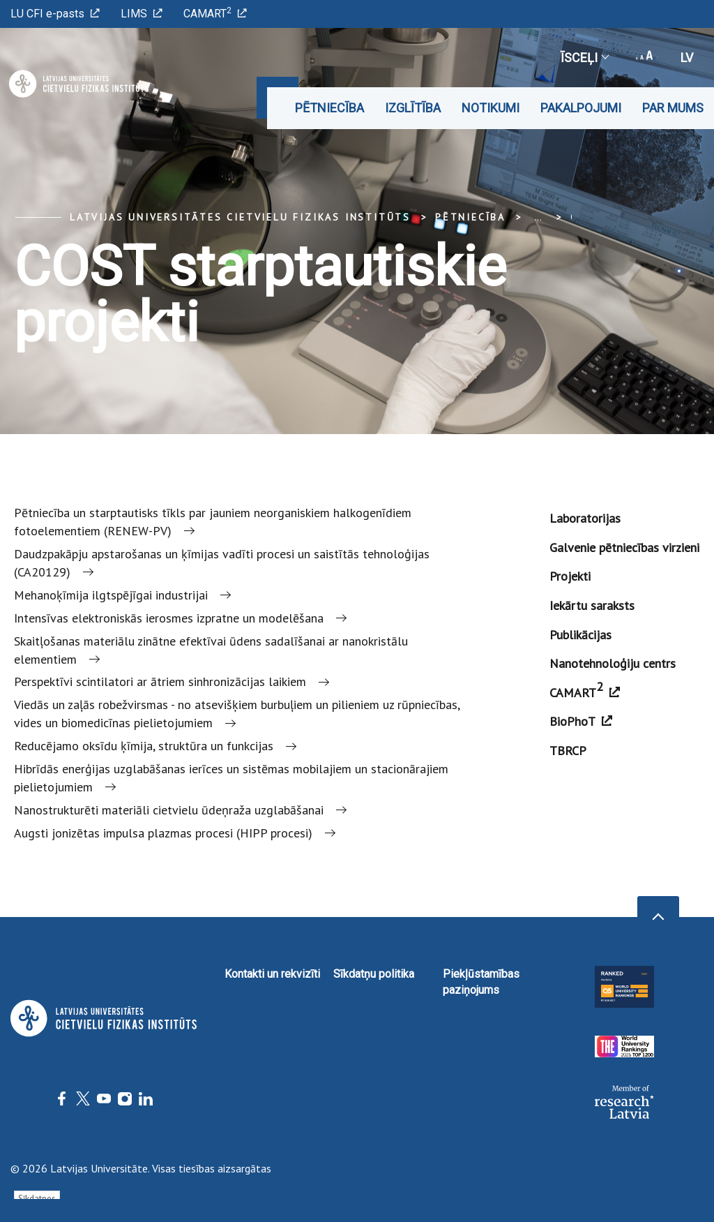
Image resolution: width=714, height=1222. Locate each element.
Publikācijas (580, 635)
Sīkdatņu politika (373, 974)
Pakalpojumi (580, 107)
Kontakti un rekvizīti (272, 974)
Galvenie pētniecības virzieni (624, 547)
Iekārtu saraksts (592, 605)
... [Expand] (538, 217)
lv (687, 57)
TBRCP (567, 751)
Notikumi (490, 107)
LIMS (141, 13)
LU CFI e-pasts (55, 13)
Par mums (673, 107)
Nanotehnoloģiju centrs (612, 663)
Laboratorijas (585, 518)
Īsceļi (584, 57)
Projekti (570, 576)
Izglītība (413, 107)
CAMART (215, 13)
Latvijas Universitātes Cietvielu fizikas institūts (240, 217)
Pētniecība (329, 107)
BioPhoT (580, 721)
